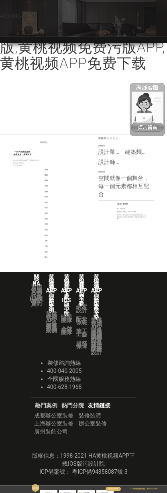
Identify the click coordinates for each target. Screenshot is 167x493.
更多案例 (137, 223)
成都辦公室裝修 (53, 415)
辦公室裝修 (93, 423)
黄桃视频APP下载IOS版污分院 (131, 40)
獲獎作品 (51, 327)
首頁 (28, 40)
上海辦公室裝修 (53, 423)
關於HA (42, 40)
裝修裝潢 (90, 415)
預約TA (123, 223)
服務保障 (81, 345)
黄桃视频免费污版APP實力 (36, 295)
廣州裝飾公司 (51, 431)
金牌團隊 (66, 330)
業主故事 (96, 346)
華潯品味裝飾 (139, 40)
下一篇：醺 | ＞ (74, 263)
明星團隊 (66, 318)
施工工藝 (81, 333)
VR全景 (83, 40)
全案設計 (81, 308)
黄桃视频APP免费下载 (101, 40)
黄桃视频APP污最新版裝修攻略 (117, 40)
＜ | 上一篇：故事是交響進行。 (21, 263)
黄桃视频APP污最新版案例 (51, 322)
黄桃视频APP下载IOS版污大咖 (76, 40)
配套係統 (81, 320)
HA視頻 (36, 300)
